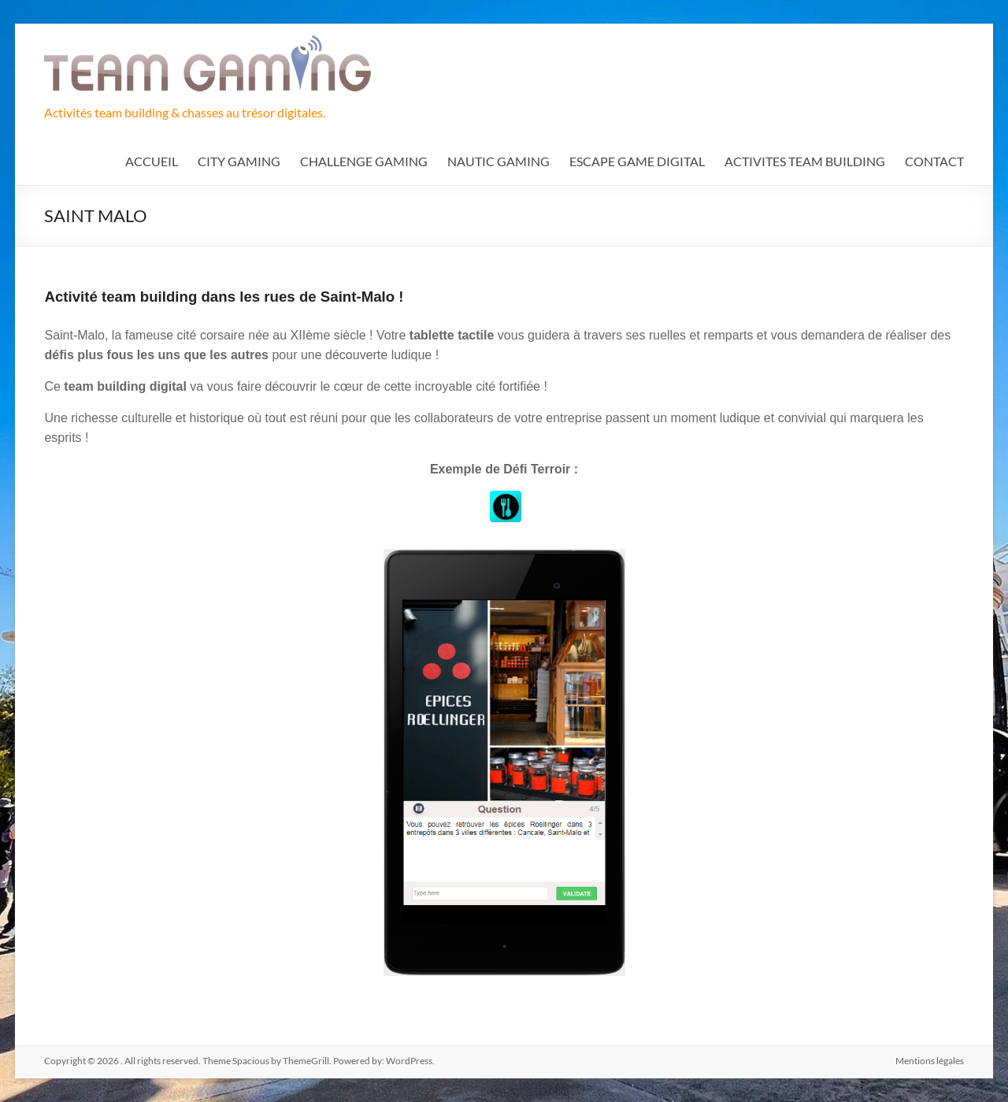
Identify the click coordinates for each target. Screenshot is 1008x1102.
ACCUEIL (151, 161)
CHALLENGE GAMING (364, 161)
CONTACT (934, 161)
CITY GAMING (239, 161)
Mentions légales (929, 1061)
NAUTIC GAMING (498, 161)
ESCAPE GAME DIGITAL (637, 161)
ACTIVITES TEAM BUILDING (804, 161)
